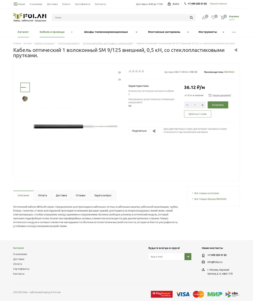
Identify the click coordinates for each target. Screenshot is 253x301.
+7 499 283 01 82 (217, 255)
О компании (20, 254)
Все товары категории (206, 193)
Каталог (18, 247)
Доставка (18, 259)
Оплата (17, 264)
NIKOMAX (229, 72)
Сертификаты (21, 268)
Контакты (18, 273)
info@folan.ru (214, 262)
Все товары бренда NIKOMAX (210, 199)
